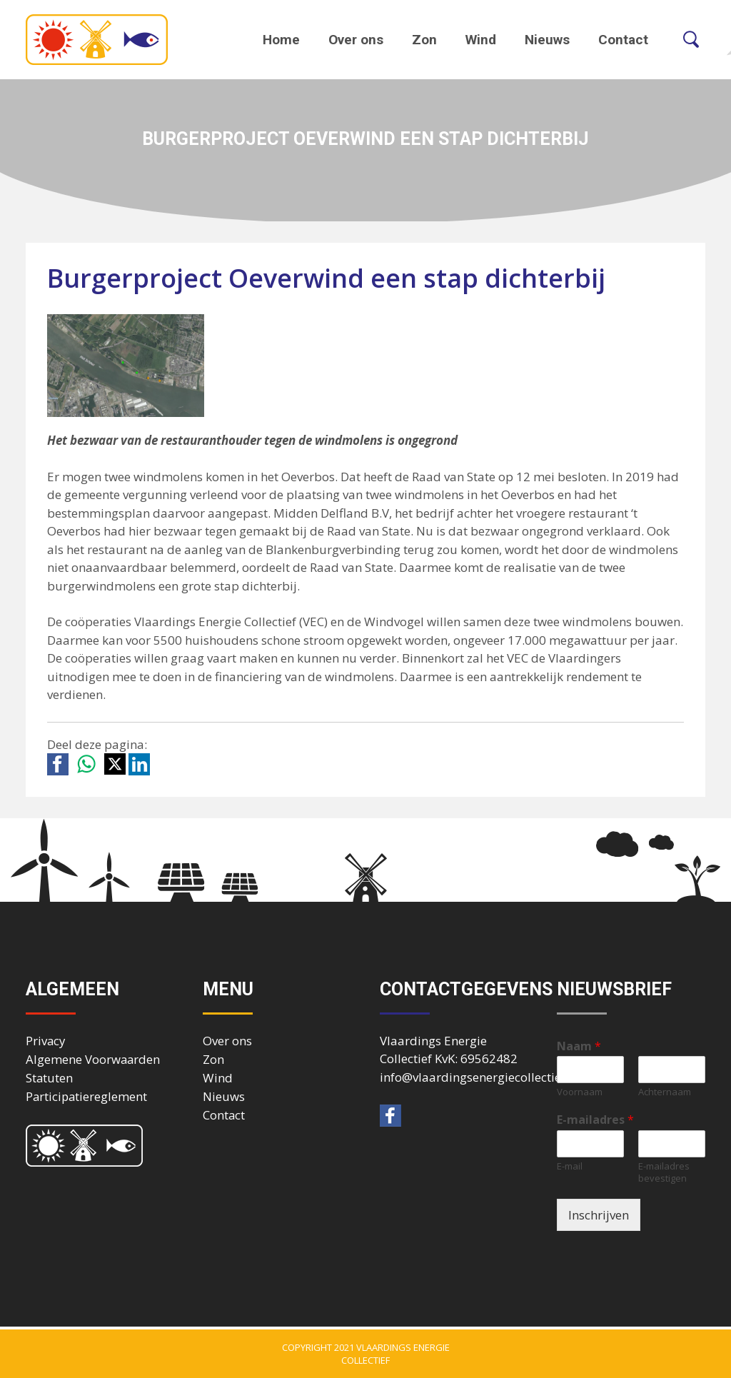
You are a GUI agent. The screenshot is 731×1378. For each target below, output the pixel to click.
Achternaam (664, 1092)
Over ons (355, 39)
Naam (579, 1046)
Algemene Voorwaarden (93, 1059)
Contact (623, 39)
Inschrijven (598, 1215)
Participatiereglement (86, 1096)
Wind (480, 39)
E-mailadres (595, 1119)
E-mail (570, 1166)
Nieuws (547, 39)
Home (281, 39)
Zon (424, 39)
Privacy (45, 1040)
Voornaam (580, 1092)
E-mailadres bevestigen (664, 1172)
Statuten (49, 1078)
